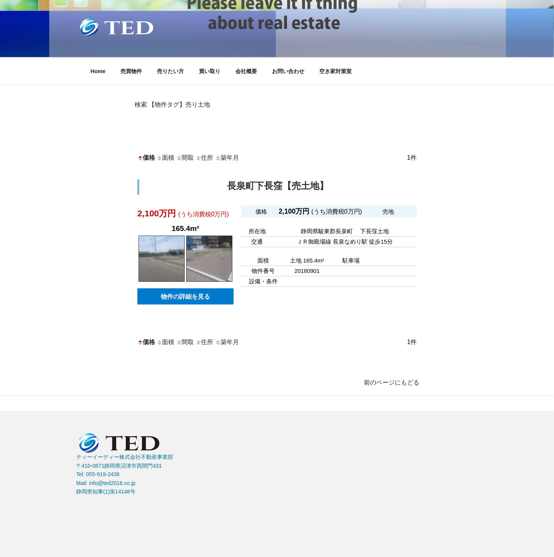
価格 (146, 157)
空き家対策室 (335, 71)
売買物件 (131, 71)
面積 (165, 157)
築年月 (227, 157)
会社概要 (246, 71)
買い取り (209, 71)
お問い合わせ (288, 71)
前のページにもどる (391, 382)
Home (97, 71)
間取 (185, 157)
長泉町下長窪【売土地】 (278, 186)
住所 (204, 157)
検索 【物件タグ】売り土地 (172, 104)
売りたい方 (170, 71)
